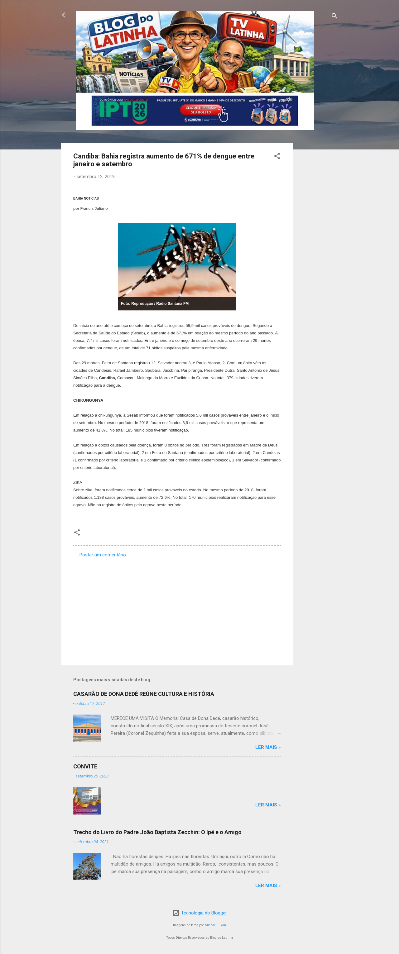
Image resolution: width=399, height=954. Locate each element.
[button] (277, 157)
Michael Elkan (215, 925)
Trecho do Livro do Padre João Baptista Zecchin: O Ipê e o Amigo (157, 832)
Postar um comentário (102, 555)
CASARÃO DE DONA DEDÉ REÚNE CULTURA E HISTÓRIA (143, 694)
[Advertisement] (318, 236)
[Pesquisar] (334, 16)
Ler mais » (268, 747)
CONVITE (85, 766)
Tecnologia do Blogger (199, 913)
